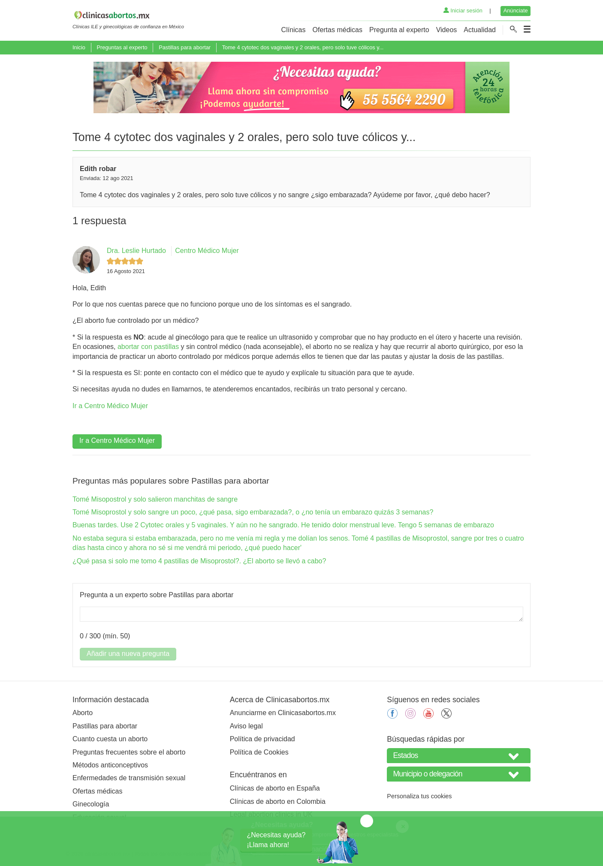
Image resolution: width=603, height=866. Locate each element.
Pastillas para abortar (185, 47)
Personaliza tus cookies (419, 796)
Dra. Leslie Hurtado (136, 250)
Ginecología (90, 804)
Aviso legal (246, 726)
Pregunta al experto (399, 29)
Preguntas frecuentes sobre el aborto (128, 752)
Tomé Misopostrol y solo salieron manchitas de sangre (155, 499)
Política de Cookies (259, 752)
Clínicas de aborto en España (275, 788)
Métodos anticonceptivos (110, 765)
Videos (446, 29)
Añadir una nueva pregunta (128, 653)
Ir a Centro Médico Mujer (110, 405)
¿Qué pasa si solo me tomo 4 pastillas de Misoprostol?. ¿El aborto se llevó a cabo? (199, 561)
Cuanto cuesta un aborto (110, 739)
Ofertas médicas (337, 29)
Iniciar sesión (462, 10)
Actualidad (480, 29)
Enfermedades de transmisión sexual (128, 778)
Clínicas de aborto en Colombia (278, 801)
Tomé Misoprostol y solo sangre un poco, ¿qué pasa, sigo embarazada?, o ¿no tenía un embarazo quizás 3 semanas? (252, 512)
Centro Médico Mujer (207, 250)
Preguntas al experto (121, 47)
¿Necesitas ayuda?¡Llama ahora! (276, 839)
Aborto (82, 712)
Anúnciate (516, 10)
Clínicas (293, 29)
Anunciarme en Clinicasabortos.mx (283, 712)
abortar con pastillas (148, 346)
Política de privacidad (262, 739)
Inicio (78, 47)
